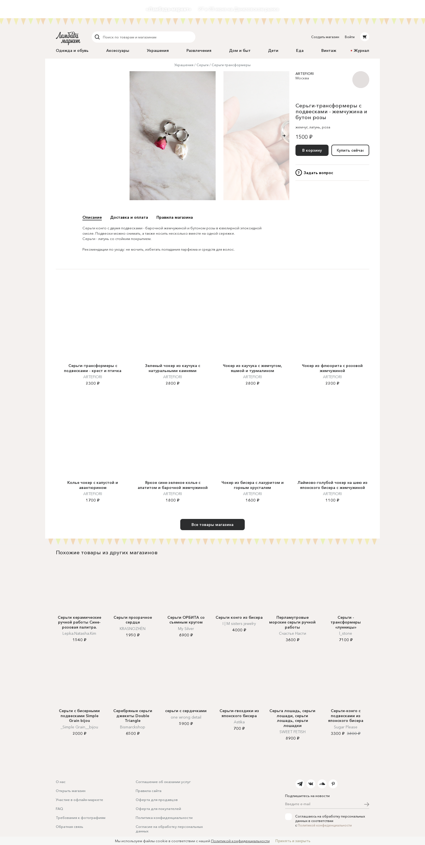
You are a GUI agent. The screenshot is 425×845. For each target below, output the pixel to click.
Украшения (158, 50)
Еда (300, 50)
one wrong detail (186, 717)
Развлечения (198, 50)
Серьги (203, 65)
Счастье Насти (292, 633)
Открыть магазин (71, 790)
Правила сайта (148, 790)
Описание (92, 217)
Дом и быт (240, 50)
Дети (273, 50)
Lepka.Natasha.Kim (79, 633)
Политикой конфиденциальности (325, 825)
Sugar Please (345, 726)
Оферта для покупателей (158, 808)
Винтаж (328, 50)
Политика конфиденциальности (164, 817)
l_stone (345, 633)
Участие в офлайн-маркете (79, 799)
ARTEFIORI (304, 73)
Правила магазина (174, 217)
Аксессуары (117, 50)
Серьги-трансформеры (231, 65)
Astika (239, 721)
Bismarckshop (132, 726)
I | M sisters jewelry (239, 623)
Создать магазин (325, 37)
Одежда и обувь (72, 50)
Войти (350, 37)
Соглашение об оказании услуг (163, 781)
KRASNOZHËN (132, 628)
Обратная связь (69, 826)
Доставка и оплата (129, 217)
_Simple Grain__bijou (79, 726)
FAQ (59, 808)
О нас (61, 781)
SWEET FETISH (293, 731)
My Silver (186, 628)
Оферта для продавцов (157, 799)
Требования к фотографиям (80, 817)
